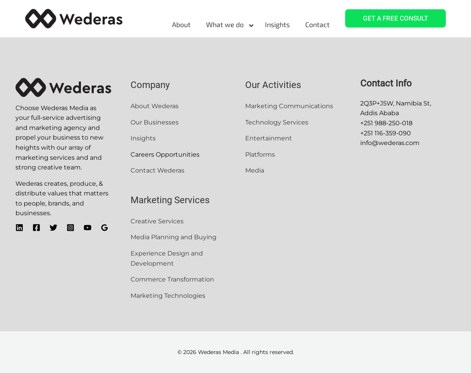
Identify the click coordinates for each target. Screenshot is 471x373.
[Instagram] (70, 227)
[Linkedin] (19, 227)
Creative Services (157, 221)
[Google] (104, 227)
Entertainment (269, 138)
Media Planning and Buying (174, 237)
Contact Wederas (157, 170)
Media (254, 170)
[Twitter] (53, 227)
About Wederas (155, 106)
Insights (144, 138)
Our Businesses (155, 122)
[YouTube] (87, 227)
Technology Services (276, 122)
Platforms (260, 154)
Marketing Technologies (168, 295)
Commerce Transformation (173, 279)
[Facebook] (36, 227)
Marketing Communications (289, 106)
